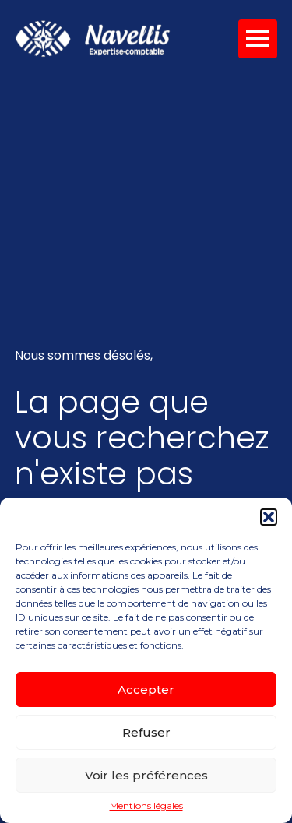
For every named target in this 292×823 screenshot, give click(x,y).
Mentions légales (146, 805)
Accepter (146, 689)
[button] (268, 517)
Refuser (146, 732)
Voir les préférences (146, 775)
